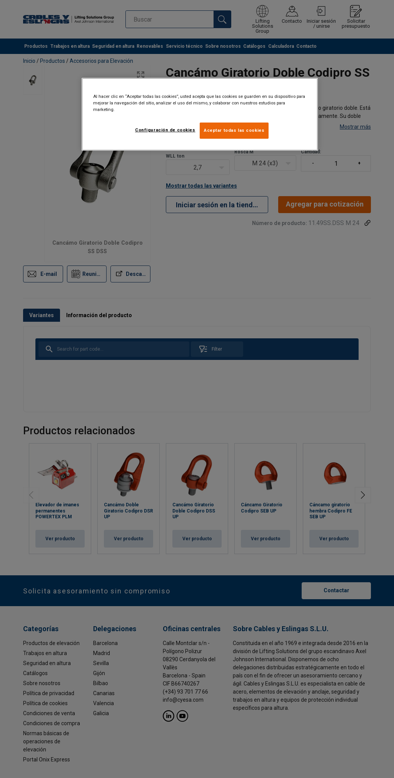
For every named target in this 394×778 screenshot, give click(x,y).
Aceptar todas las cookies (234, 130)
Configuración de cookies (165, 130)
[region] (200, 114)
